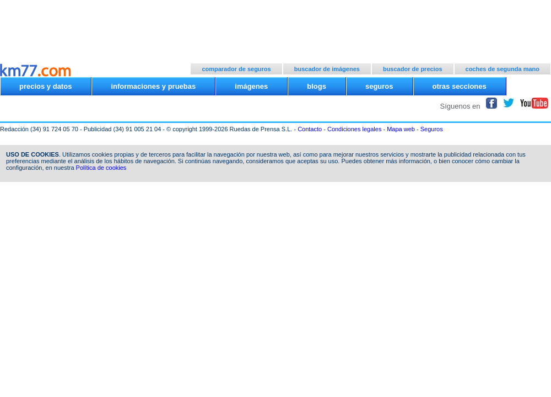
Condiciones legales (354, 129)
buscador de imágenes (327, 69)
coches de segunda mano (502, 69)
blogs (316, 86)
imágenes (251, 86)
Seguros (431, 129)
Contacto (310, 129)
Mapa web (401, 129)
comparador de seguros (236, 69)
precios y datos (45, 86)
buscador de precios (412, 69)
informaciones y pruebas (153, 86)
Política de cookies (101, 167)
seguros (379, 86)
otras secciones (460, 86)
